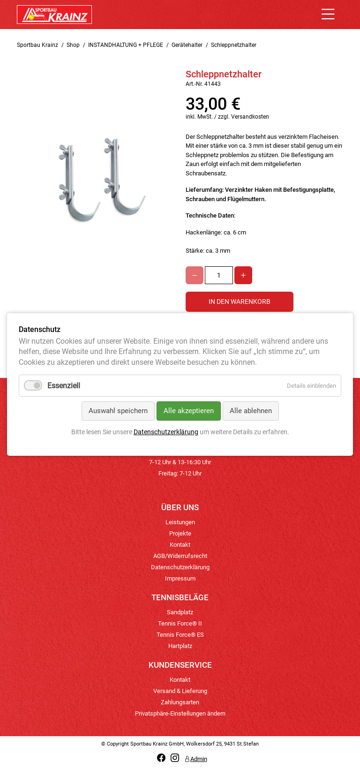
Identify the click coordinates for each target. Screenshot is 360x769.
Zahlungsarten (180, 702)
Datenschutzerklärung (180, 567)
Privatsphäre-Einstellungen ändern (180, 713)
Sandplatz (180, 612)
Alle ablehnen (251, 411)
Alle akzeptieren (189, 411)
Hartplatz (180, 645)
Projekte (180, 533)
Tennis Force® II (180, 623)
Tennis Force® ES (180, 634)
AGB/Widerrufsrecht (180, 555)
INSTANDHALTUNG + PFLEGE (125, 45)
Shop (73, 45)
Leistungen (180, 522)
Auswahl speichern (118, 411)
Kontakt (180, 544)
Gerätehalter (187, 45)
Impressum (180, 578)
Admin (195, 758)
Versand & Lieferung (180, 690)
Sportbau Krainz (37, 45)
